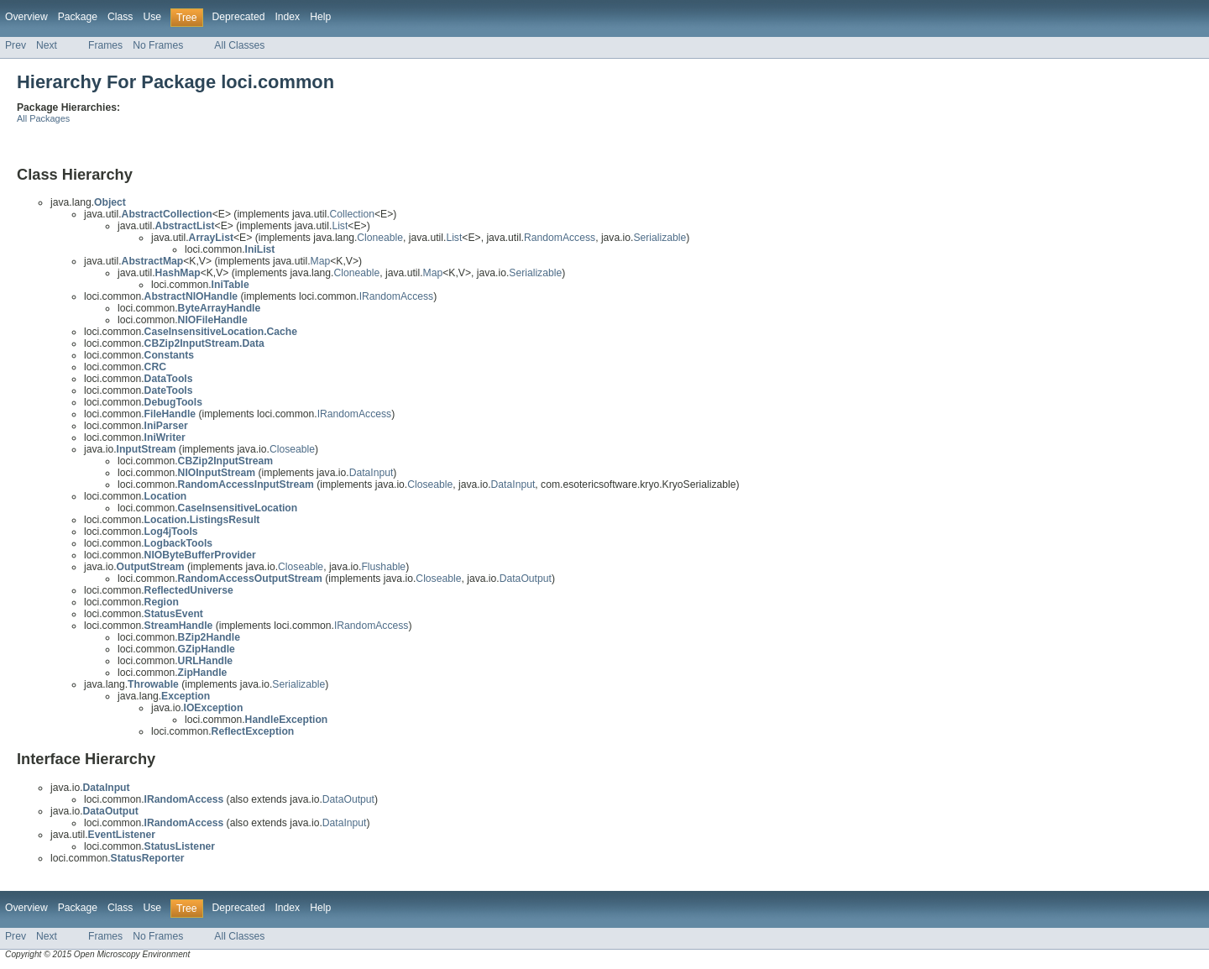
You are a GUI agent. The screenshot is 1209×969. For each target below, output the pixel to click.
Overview (26, 17)
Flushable (383, 567)
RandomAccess (559, 238)
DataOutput (526, 578)
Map (321, 261)
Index (287, 17)
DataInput (371, 473)
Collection (352, 214)
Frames (105, 45)
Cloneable (380, 238)
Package (77, 17)
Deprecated (238, 17)
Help (320, 17)
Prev (15, 45)
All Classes (239, 45)
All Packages (43, 118)
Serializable (659, 238)
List (340, 226)
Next (46, 45)
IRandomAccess (396, 296)
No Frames (158, 45)
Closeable (292, 449)
